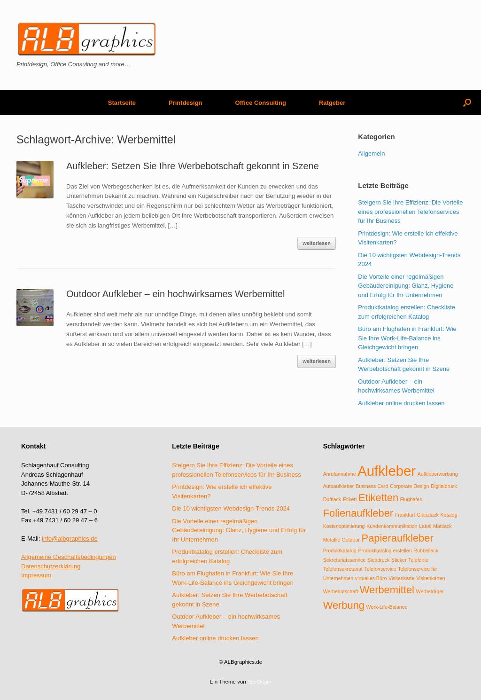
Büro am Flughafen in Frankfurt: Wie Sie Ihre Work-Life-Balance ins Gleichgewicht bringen (407, 338)
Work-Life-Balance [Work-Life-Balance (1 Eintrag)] (386, 607)
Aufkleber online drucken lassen (401, 403)
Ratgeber (332, 102)
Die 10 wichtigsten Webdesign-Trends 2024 (231, 508)
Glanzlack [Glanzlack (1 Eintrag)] (428, 515)
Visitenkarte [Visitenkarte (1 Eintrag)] (401, 578)
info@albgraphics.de (70, 538)
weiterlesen (317, 243)
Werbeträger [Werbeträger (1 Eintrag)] (430, 591)
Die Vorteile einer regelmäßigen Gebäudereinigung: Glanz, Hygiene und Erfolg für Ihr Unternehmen (405, 286)
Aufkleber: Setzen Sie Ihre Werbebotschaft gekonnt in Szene (192, 166)
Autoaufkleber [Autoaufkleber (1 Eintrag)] (338, 486)
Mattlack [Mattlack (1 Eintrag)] (442, 526)
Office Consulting (260, 102)
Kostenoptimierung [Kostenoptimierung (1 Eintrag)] (344, 526)
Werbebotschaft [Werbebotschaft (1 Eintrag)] (340, 591)
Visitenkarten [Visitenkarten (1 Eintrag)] (430, 578)
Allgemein (371, 153)
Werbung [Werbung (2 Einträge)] (344, 605)
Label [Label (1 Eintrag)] (425, 526)
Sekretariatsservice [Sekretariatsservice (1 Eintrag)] (344, 560)
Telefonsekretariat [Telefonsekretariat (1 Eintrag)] (343, 569)
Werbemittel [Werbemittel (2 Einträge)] (387, 590)
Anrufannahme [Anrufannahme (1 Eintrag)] (339, 474)
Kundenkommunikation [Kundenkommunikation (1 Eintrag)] (391, 526)
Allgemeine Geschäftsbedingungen (68, 556)
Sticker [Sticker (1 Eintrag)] (399, 560)
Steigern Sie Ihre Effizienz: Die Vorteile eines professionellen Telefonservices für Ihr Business (410, 211)
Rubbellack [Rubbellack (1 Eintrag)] (425, 550)
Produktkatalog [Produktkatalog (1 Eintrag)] (340, 550)
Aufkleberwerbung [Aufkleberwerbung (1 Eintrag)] (438, 474)
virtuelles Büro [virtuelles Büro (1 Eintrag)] (371, 578)
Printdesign (185, 102)
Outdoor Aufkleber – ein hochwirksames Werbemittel (175, 294)
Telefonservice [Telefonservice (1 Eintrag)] (380, 569)
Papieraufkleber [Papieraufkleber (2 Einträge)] (398, 538)
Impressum (36, 575)
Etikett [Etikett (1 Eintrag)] (350, 499)
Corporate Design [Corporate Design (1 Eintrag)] (409, 486)
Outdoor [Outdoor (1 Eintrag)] (350, 540)
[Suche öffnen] (467, 102)
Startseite (122, 102)
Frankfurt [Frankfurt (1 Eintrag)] (405, 515)
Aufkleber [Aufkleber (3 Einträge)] (386, 471)
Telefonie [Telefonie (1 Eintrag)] (418, 560)
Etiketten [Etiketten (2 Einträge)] (378, 497)
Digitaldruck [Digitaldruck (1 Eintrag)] (444, 486)
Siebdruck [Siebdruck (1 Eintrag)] (378, 560)
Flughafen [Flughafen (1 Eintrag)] (411, 499)
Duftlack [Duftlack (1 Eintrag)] (332, 499)
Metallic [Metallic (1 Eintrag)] (331, 540)
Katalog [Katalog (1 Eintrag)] (448, 515)
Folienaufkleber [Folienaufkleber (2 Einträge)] (358, 513)
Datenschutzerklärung (50, 566)
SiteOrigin (260, 681)
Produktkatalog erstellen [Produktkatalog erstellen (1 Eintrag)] (384, 550)
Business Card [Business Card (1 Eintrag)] (372, 486)
